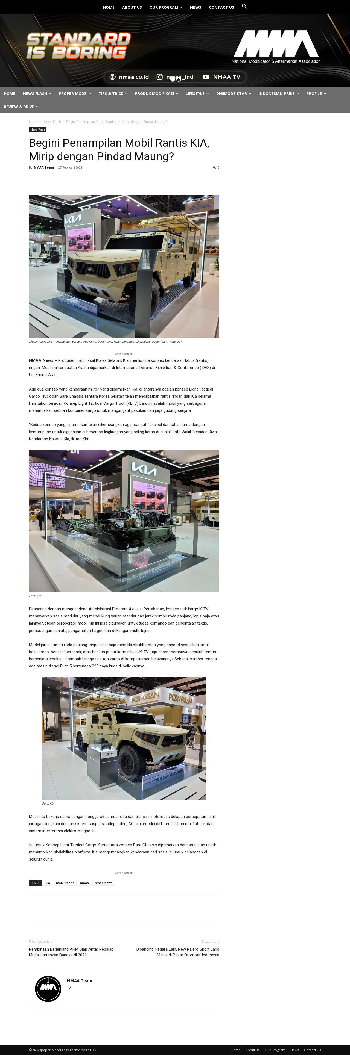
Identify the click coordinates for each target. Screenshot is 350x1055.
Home (34, 121)
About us (252, 1050)
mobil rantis (65, 883)
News (294, 1050)
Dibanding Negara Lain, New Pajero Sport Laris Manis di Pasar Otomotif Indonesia (177, 952)
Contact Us (312, 1050)
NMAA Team (44, 167)
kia (48, 883)
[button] (244, 6)
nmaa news (103, 883)
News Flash (52, 121)
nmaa (84, 883)
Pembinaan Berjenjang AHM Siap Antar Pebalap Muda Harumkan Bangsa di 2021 (71, 952)
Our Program (275, 1050)
